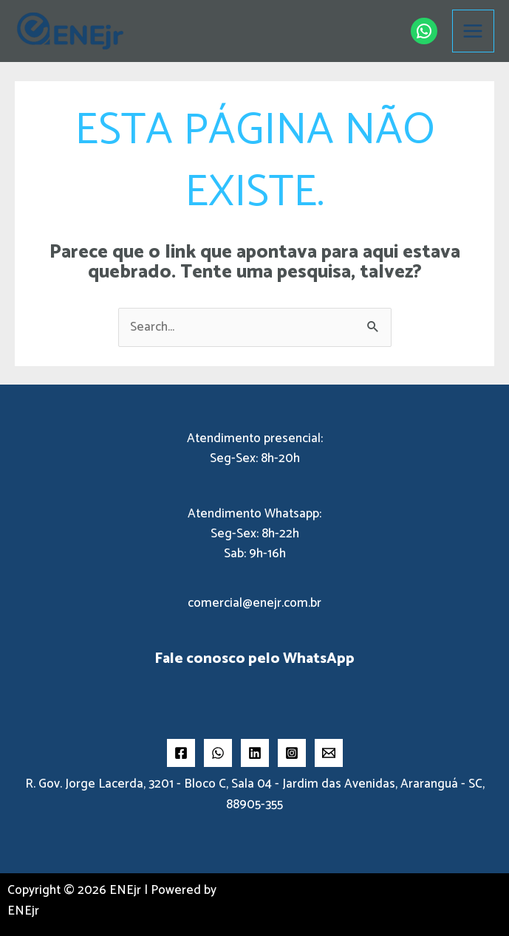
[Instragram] (292, 753)
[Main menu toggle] (473, 31)
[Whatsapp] (218, 753)
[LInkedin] (255, 753)
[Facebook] (181, 753)
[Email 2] (329, 753)
